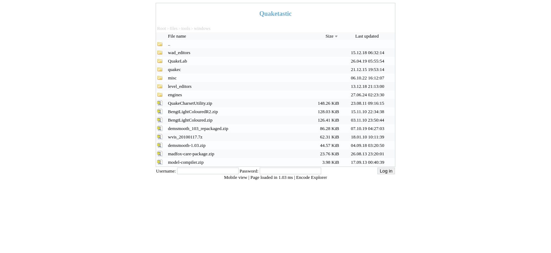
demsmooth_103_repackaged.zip (198, 128)
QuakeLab (177, 61)
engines (175, 94)
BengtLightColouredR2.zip (193, 111)
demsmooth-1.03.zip (187, 145)
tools (185, 28)
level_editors (180, 86)
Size (332, 36)
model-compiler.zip (185, 162)
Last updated (367, 36)
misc (172, 77)
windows (202, 28)
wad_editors (179, 52)
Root (161, 28)
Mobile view (236, 177)
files (173, 28)
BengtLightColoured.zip (190, 120)
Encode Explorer (311, 177)
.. (169, 44)
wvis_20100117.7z (185, 137)
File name (177, 36)
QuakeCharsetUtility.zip (190, 103)
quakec (174, 69)
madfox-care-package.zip (191, 153)
